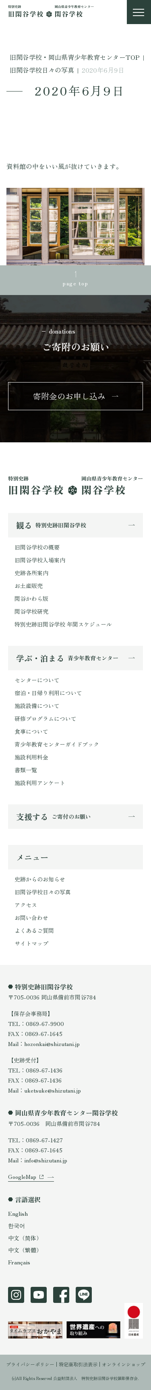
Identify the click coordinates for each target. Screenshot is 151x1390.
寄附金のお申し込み (69, 396)
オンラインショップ (123, 1364)
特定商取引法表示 (78, 1364)
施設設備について (37, 706)
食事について (31, 731)
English (18, 1213)
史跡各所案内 (31, 573)
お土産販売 (28, 586)
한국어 (16, 1225)
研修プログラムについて (45, 718)
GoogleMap (22, 1176)
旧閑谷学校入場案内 (39, 560)
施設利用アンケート (39, 783)
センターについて (37, 680)
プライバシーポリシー (30, 1364)
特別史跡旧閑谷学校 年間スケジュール (63, 624)
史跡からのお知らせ (39, 879)
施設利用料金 (31, 757)
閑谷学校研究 (31, 611)
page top (75, 283)
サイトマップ (31, 943)
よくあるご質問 (34, 930)
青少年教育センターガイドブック (56, 744)
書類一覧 (25, 770)
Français (19, 1262)
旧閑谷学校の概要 (37, 547)
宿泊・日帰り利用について (48, 693)
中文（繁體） (25, 1250)
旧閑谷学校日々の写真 (42, 892)
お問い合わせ (31, 918)
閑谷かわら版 (31, 598)
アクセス (25, 905)
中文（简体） (25, 1238)
